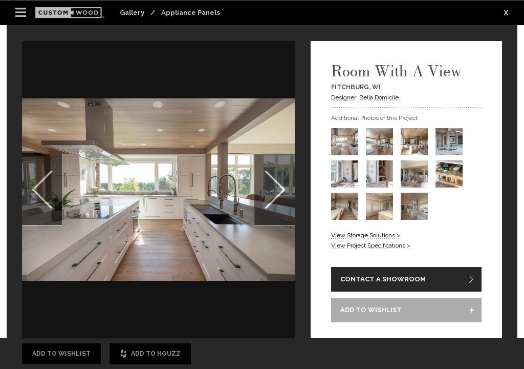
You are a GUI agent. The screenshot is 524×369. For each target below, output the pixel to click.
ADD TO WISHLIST (371, 310)
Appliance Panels (190, 12)
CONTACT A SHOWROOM (383, 279)
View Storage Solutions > (365, 235)
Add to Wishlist (61, 353)
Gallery (132, 12)
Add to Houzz (150, 354)
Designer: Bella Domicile (365, 97)
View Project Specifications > (370, 245)
